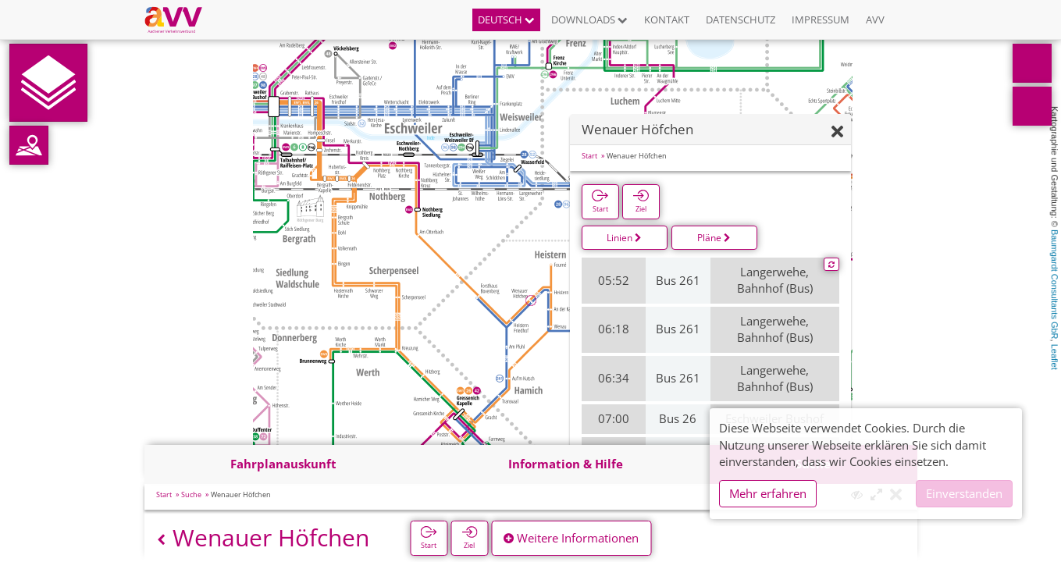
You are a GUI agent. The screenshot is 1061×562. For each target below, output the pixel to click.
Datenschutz (740, 19)
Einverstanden (964, 493)
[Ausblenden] (837, 132)
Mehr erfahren (767, 493)
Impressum (820, 19)
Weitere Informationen (571, 538)
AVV (875, 19)
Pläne (714, 237)
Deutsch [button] (506, 19)
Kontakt (666, 19)
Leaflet (1054, 357)
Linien (624, 237)
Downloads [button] (589, 19)
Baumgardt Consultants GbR (1054, 284)
